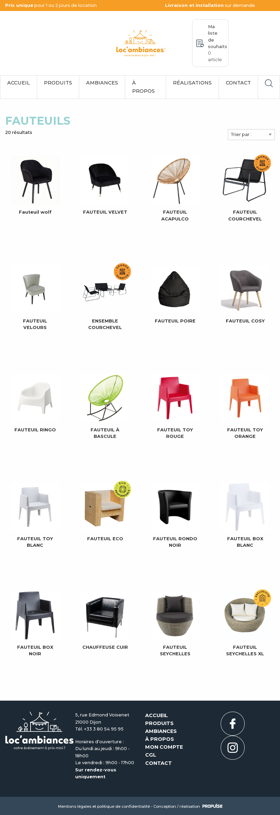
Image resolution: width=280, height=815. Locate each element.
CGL (150, 755)
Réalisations (192, 83)
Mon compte (164, 747)
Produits (58, 83)
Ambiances (102, 83)
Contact (238, 83)
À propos (143, 87)
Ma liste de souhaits (217, 43)
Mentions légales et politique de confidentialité (104, 806)
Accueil (18, 83)
